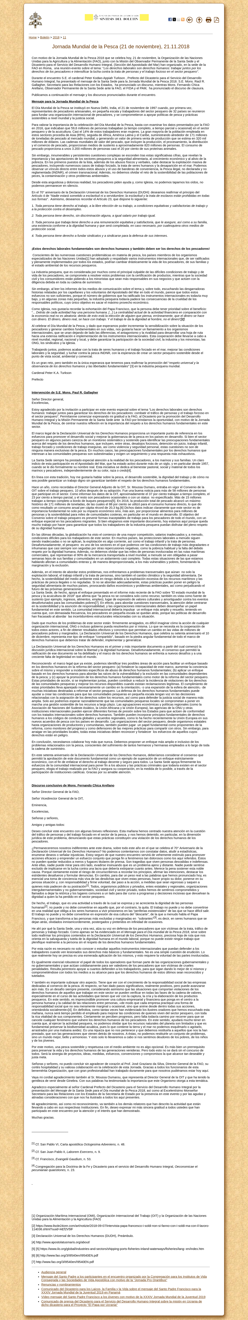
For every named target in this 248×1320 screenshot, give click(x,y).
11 (64, 37)
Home (33, 37)
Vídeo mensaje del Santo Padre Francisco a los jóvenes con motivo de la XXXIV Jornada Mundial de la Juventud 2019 (123, 1297)
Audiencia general (53, 1272)
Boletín (44, 37)
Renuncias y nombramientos (61, 1284)
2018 (56, 37)
